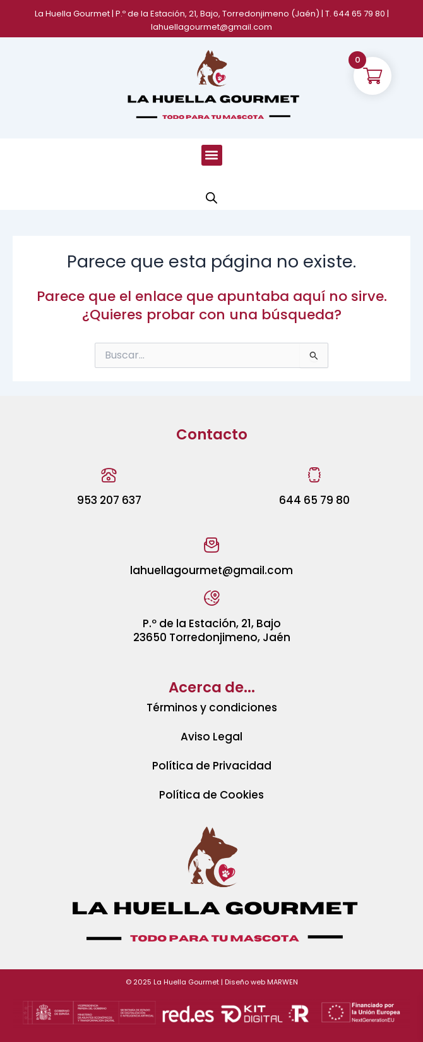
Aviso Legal (211, 736)
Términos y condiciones (211, 707)
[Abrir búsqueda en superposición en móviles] (211, 198)
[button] (211, 155)
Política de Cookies (211, 794)
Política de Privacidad (211, 765)
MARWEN (282, 982)
